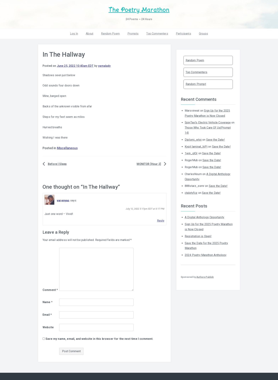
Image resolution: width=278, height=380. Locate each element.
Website (48, 327)
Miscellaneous (67, 148)
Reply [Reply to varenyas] (160, 220)
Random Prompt (196, 84)
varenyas (63, 200)
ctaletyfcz (191, 193)
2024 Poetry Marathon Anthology (205, 255)
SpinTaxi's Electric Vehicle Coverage (208, 122)
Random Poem (110, 33)
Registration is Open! (198, 236)
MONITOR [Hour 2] (149, 164)
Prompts (132, 33)
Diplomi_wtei (193, 139)
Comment (50, 290)
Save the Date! (215, 139)
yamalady (104, 65)
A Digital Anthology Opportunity (204, 217)
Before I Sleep (57, 164)
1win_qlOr (191, 153)
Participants (183, 33)
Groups (203, 33)
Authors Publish (205, 276)
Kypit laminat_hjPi (196, 146)
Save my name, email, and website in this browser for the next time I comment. (99, 338)
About (89, 33)
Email (47, 314)
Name (47, 302)
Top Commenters (157, 33)
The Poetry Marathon (139, 9)
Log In (74, 33)
